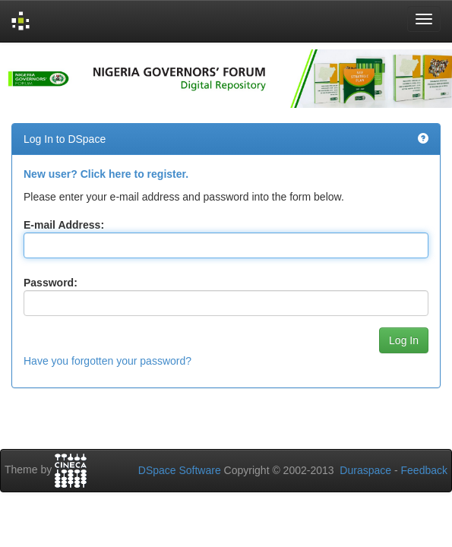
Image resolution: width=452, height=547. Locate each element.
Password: (50, 283)
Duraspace (365, 470)
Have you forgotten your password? (107, 361)
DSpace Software (179, 470)
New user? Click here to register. (106, 174)
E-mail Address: (64, 225)
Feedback (424, 470)
